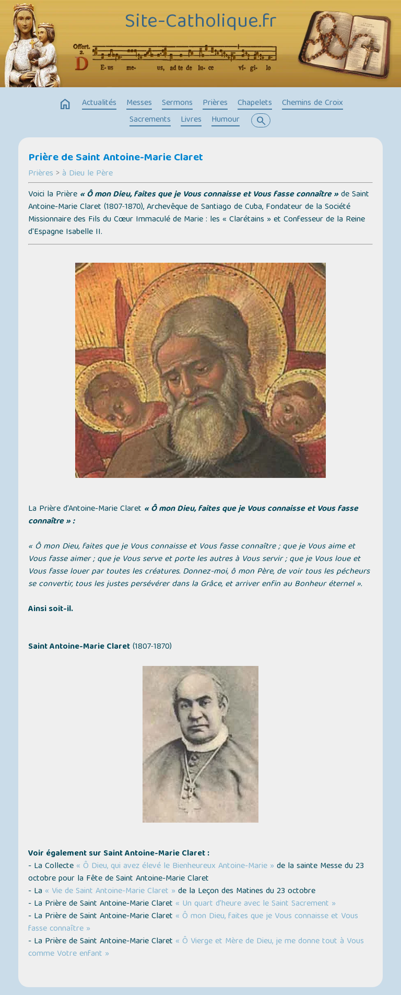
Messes (139, 103)
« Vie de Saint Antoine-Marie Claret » (110, 891)
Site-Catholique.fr (201, 22)
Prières (215, 103)
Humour (225, 120)
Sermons (177, 103)
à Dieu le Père (87, 174)
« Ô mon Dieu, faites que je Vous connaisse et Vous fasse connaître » (193, 923)
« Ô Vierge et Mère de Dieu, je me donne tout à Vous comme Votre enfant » (196, 948)
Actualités (99, 103)
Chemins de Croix (312, 103)
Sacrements (150, 120)
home (65, 104)
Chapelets (255, 103)
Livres (191, 120)
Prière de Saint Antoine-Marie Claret (115, 158)
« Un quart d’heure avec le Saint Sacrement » (255, 904)
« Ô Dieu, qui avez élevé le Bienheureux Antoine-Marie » (175, 866)
